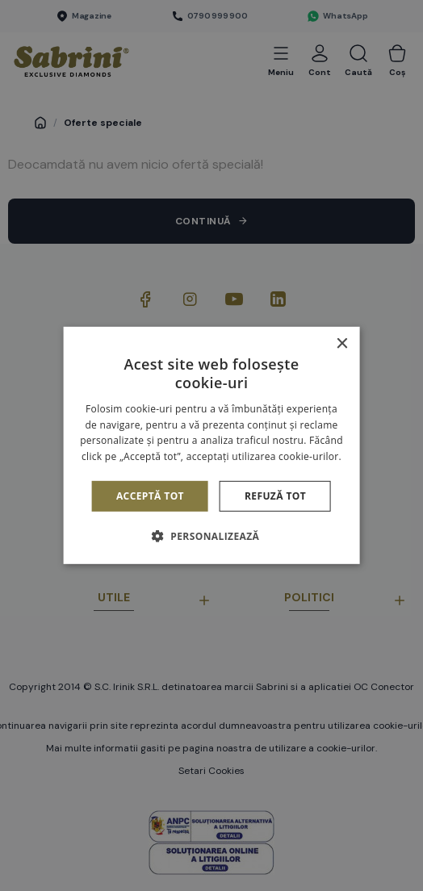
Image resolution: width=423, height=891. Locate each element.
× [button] (341, 344)
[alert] (211, 445)
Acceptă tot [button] (150, 496)
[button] (211, 536)
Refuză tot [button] (275, 496)
